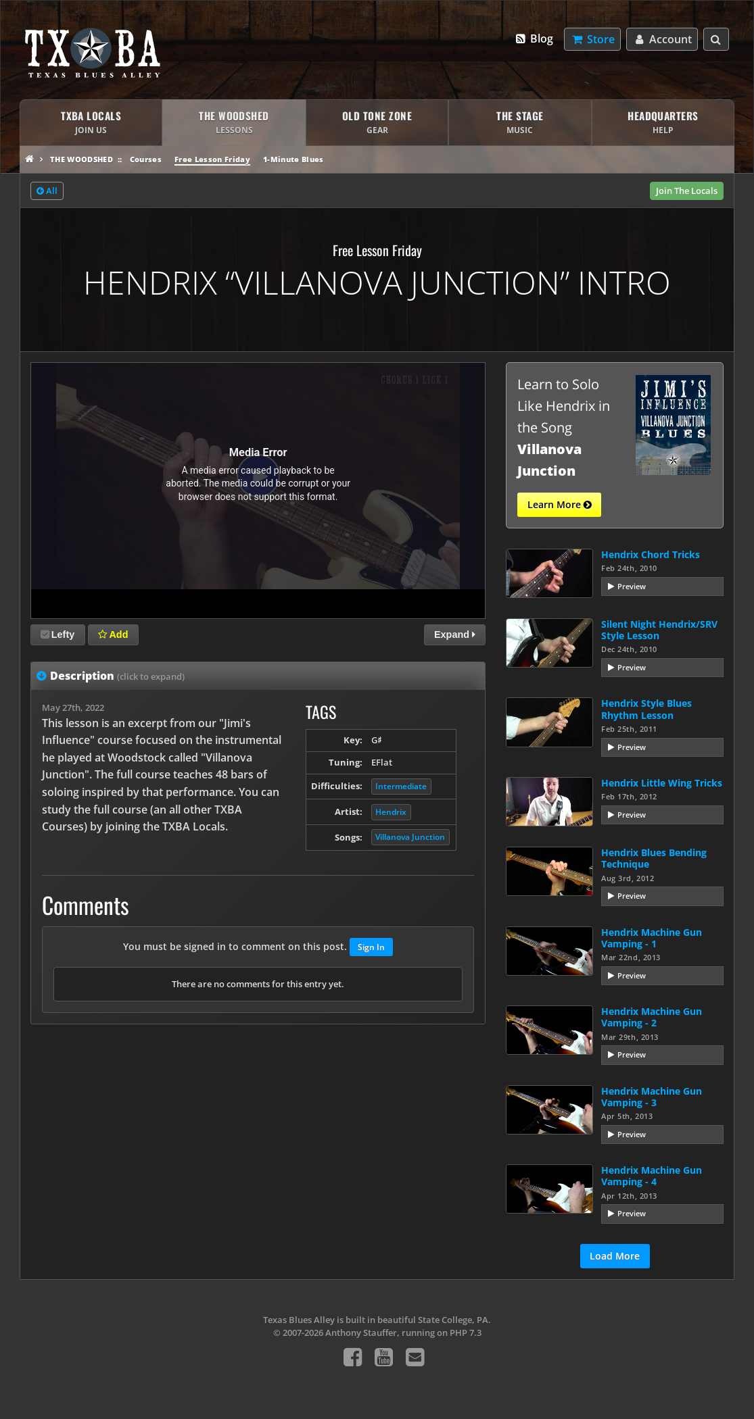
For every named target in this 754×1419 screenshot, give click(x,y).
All (47, 191)
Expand (454, 634)
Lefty (57, 634)
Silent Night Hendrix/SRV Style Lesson (659, 630)
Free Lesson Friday (212, 159)
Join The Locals (686, 190)
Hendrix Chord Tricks (650, 554)
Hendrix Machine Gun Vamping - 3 (651, 1097)
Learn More (559, 505)
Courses (146, 159)
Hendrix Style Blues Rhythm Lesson (646, 709)
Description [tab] (117, 675)
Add (113, 634)
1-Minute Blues (293, 159)
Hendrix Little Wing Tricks (661, 782)
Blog (534, 38)
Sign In (371, 947)
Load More (615, 1255)
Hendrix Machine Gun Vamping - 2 (651, 1017)
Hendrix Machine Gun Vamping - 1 (651, 938)
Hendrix (390, 812)
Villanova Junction (410, 837)
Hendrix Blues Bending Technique (654, 858)
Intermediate (401, 786)
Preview (631, 586)
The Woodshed (81, 159)
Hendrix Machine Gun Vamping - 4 (651, 1176)
